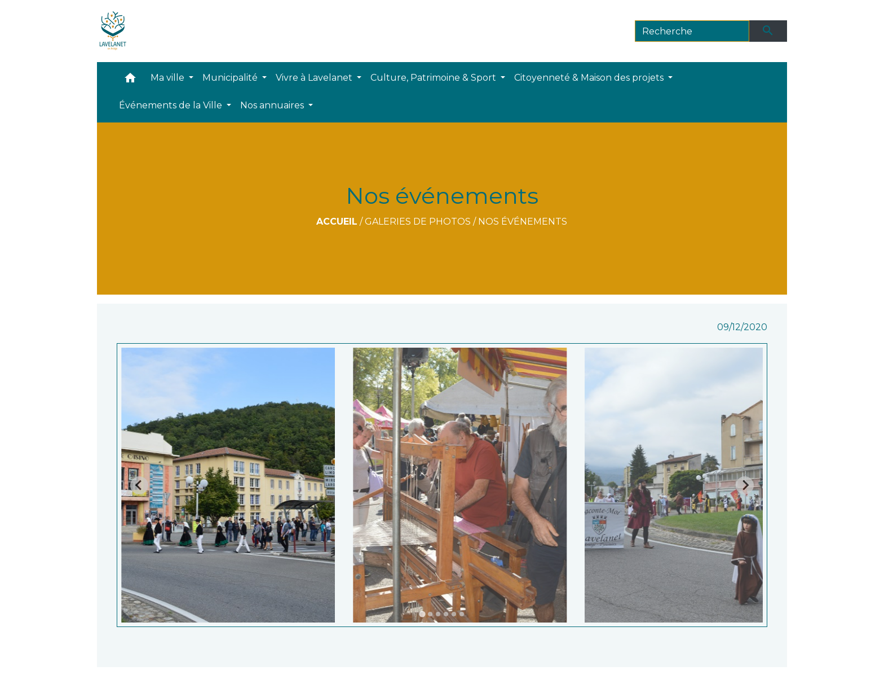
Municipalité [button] (231, 77)
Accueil (336, 221)
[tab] (422, 614)
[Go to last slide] (139, 485)
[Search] (692, 31)
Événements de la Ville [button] (171, 105)
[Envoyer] (768, 31)
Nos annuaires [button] (273, 105)
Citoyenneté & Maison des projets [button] (590, 77)
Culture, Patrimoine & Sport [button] (434, 77)
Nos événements (522, 221)
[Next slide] (745, 485)
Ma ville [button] (169, 77)
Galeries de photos (418, 221)
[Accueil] (113, 31)
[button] (130, 80)
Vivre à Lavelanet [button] (315, 77)
